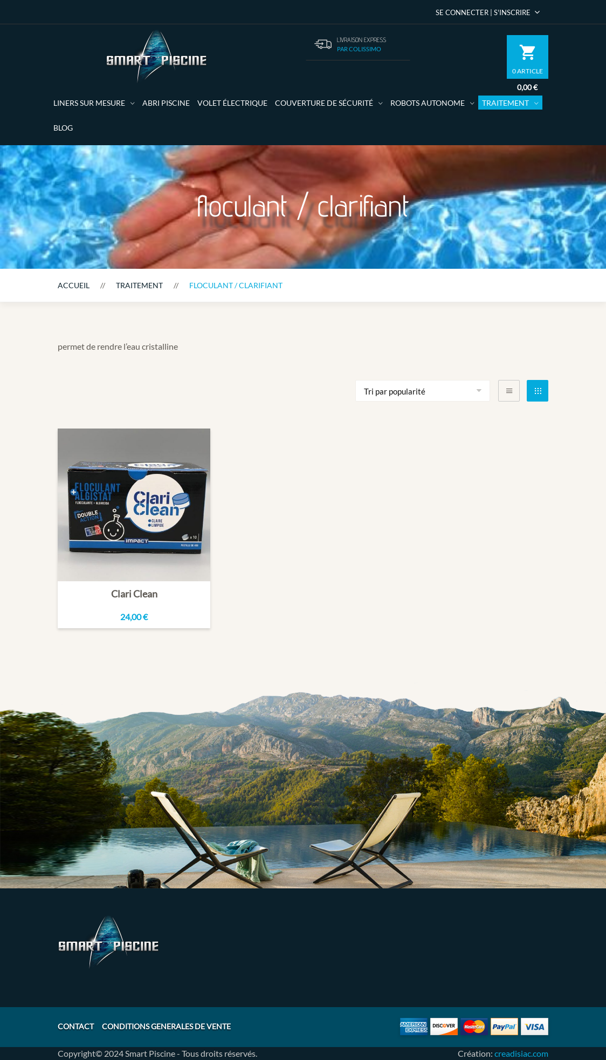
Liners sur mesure (89, 102)
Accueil (73, 285)
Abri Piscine (166, 102)
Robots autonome (427, 102)
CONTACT (76, 1026)
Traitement (505, 102)
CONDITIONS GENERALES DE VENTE (166, 1026)
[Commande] (422, 391)
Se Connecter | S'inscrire (488, 12)
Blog (63, 127)
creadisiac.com (521, 1053)
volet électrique (232, 102)
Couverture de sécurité (324, 102)
